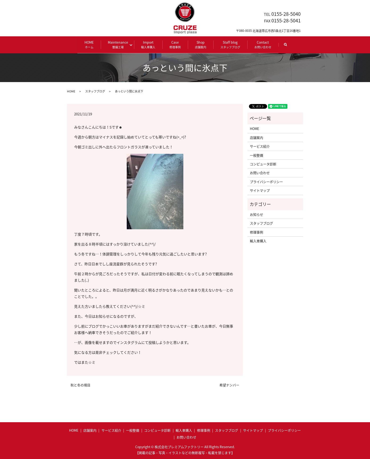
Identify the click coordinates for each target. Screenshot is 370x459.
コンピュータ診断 (263, 163)
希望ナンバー (229, 385)
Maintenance (119, 44)
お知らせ (256, 214)
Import (147, 44)
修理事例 (256, 232)
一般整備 (256, 155)
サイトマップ (260, 190)
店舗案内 (256, 137)
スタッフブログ (95, 91)
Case (174, 44)
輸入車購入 (258, 240)
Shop (199, 44)
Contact (261, 44)
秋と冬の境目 (80, 385)
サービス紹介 (260, 146)
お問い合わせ (260, 172)
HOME (90, 44)
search (287, 47)
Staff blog (229, 44)
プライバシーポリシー (266, 181)
